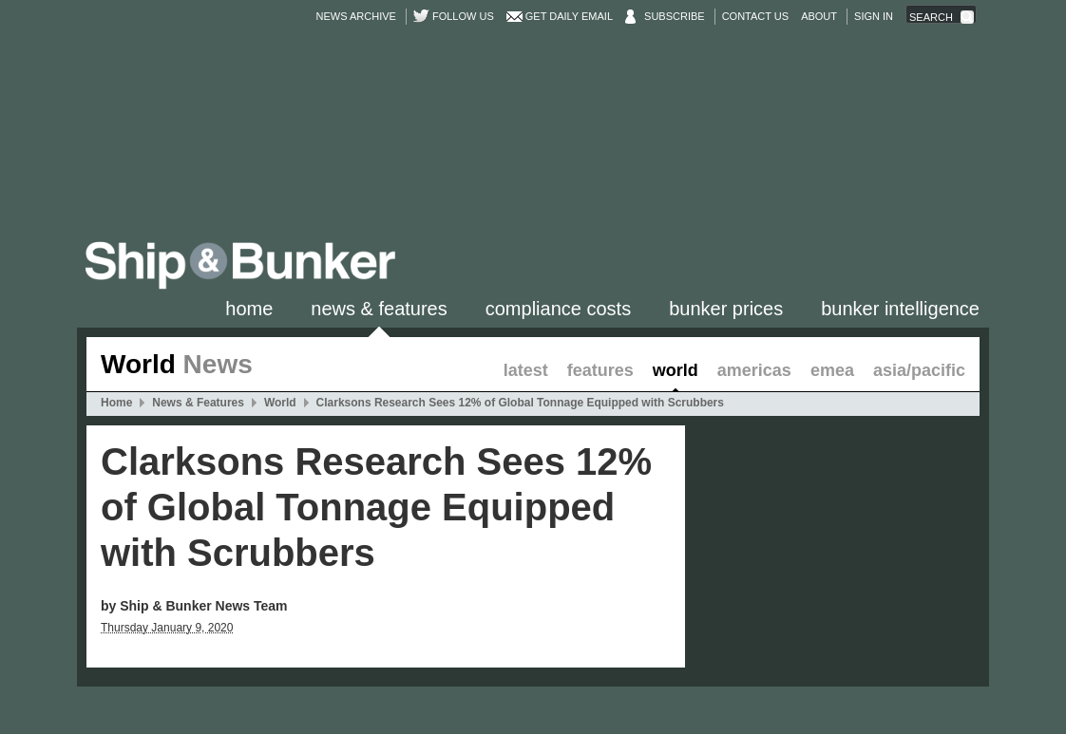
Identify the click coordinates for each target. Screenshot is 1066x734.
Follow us (463, 16)
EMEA (832, 370)
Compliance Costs (558, 308)
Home (249, 308)
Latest (526, 370)
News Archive (356, 16)
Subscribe (674, 16)
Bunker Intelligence (900, 308)
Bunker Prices (726, 308)
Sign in (873, 16)
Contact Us (756, 16)
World (675, 370)
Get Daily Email (569, 16)
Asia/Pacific (919, 370)
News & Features (379, 308)
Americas (754, 370)
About (819, 16)
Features (600, 370)
